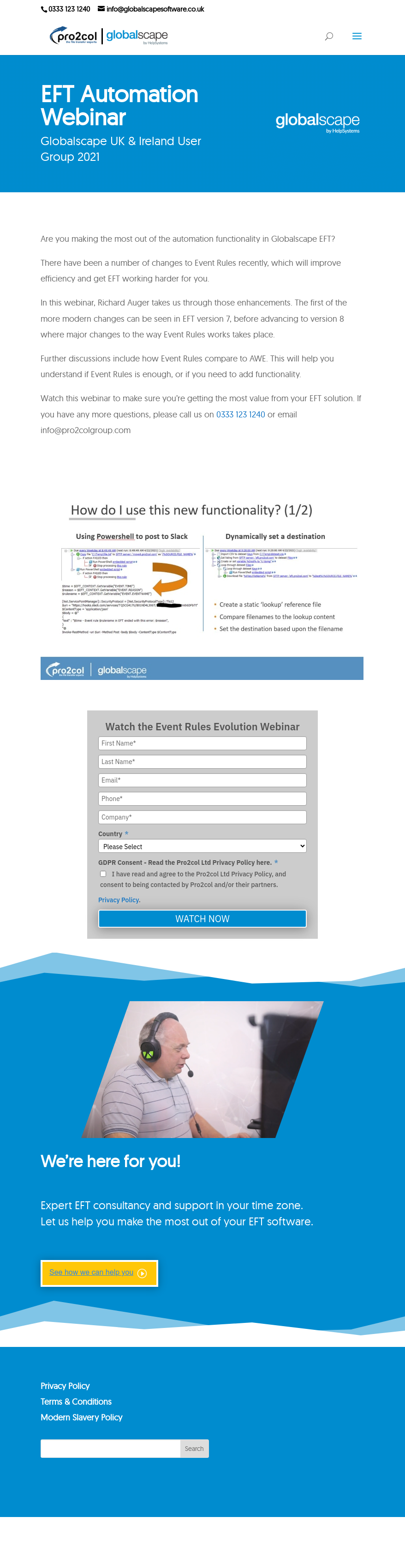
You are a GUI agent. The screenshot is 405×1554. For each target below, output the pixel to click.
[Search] (124, 1482)
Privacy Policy (118, 900)
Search (194, 1482)
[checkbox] (202, 879)
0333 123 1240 (240, 414)
